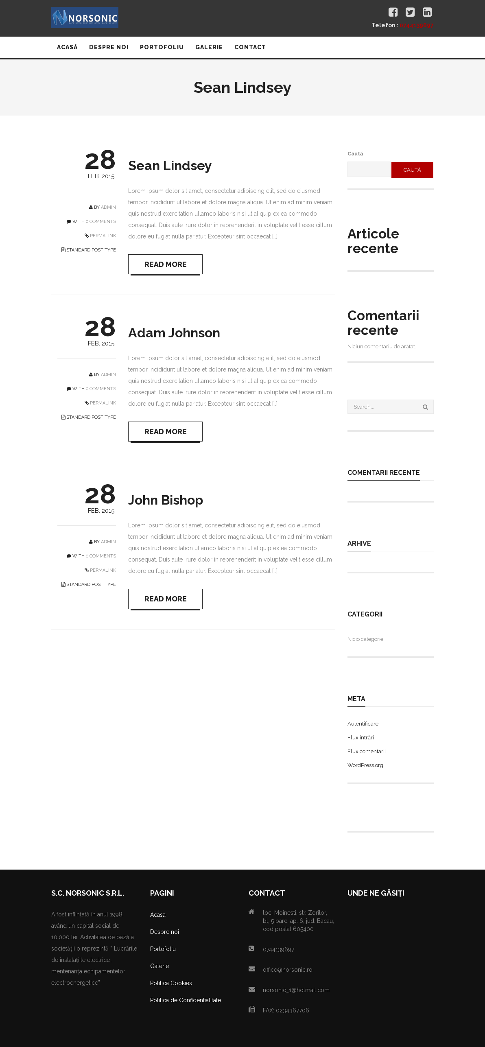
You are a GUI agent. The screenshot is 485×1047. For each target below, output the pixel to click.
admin (108, 207)
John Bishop (165, 500)
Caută (355, 154)
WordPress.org (365, 765)
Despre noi (164, 932)
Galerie (159, 966)
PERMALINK (102, 235)
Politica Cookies (171, 983)
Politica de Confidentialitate (185, 1000)
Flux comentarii (366, 751)
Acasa (158, 914)
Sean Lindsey (170, 165)
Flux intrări (360, 737)
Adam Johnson (174, 333)
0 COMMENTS (101, 221)
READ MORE (166, 264)
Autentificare (362, 724)
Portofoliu (163, 949)
